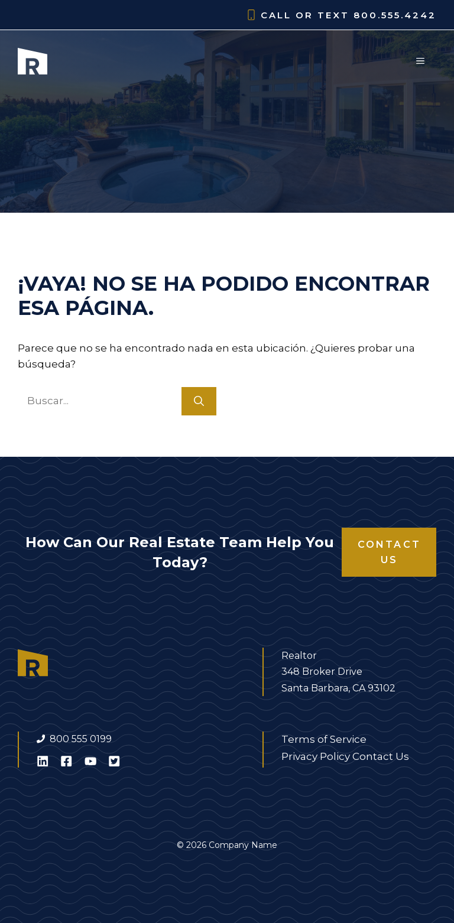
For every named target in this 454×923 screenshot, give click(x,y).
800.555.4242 (395, 15)
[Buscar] (198, 401)
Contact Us (389, 552)
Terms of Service (324, 739)
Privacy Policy (315, 756)
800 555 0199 (81, 739)
